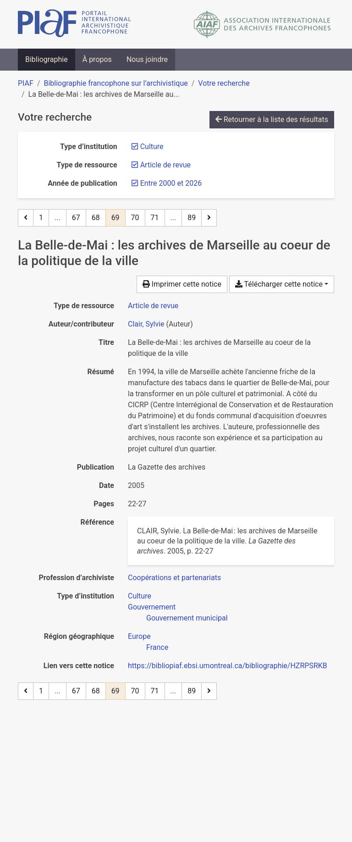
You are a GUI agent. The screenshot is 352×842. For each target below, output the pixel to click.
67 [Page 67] (76, 217)
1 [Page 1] (41, 217)
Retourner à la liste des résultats (271, 119)
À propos (97, 59)
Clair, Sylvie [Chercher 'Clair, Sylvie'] (146, 324)
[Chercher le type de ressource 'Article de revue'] (153, 305)
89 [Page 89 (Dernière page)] (191, 217)
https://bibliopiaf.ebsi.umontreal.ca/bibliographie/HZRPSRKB (227, 665)
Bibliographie (46, 59)
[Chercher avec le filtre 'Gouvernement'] (152, 607)
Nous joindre (147, 59)
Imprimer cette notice (182, 284)
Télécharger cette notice (279, 284)
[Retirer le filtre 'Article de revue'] (165, 165)
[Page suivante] (209, 218)
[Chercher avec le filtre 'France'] (157, 647)
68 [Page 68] (96, 217)
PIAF (25, 83)
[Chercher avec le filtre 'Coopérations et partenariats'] (174, 577)
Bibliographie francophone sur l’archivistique (115, 83)
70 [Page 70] (135, 217)
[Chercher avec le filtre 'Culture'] (139, 596)
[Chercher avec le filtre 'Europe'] (139, 636)
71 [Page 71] (155, 217)
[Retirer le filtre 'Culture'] (152, 146)
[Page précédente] (25, 218)
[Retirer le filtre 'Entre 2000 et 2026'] (171, 183)
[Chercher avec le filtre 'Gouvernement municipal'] (187, 618)
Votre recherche (223, 83)
